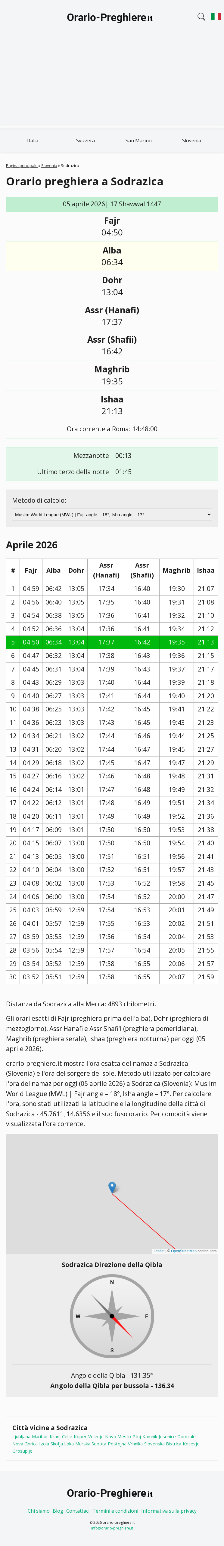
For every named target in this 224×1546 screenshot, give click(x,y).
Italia (32, 140)
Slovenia (191, 140)
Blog (58, 1511)
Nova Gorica (25, 1444)
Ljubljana (21, 1436)
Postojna (117, 1444)
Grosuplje (22, 1451)
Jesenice (167, 1436)
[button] (112, 1187)
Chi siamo (39, 1511)
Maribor (40, 1436)
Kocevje (191, 1444)
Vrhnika (135, 1444)
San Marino (139, 140)
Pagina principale (22, 165)
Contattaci (77, 1511)
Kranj (55, 1436)
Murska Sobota (90, 1444)
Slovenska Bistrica (162, 1444)
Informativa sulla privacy (169, 1511)
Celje (67, 1436)
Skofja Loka (62, 1444)
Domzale (186, 1436)
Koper (80, 1436)
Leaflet (159, 1251)
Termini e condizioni (115, 1511)
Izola (44, 1444)
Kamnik (149, 1436)
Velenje (96, 1436)
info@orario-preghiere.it (112, 1528)
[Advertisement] (112, 84)
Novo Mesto (118, 1436)
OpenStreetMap (184, 1251)
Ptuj (136, 1436)
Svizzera (85, 140)
